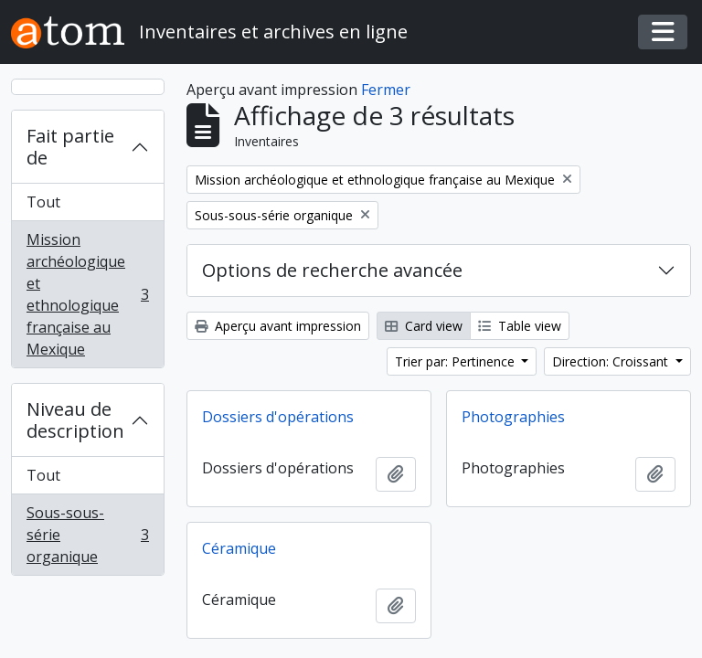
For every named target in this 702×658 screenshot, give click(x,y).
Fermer (385, 90)
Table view (519, 325)
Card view (424, 325)
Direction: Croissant (612, 361)
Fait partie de (70, 146)
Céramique (239, 548)
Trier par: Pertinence (456, 361)
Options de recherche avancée (332, 270)
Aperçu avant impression (278, 325)
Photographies (513, 417)
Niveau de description (75, 420)
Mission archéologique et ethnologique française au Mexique (87, 294)
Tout (43, 202)
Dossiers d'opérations (278, 417)
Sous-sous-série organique (87, 535)
